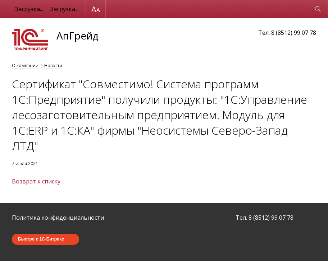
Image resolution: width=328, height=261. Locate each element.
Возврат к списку (36, 181)
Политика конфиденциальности (58, 218)
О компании (25, 65)
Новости (53, 65)
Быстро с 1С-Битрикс (41, 239)
